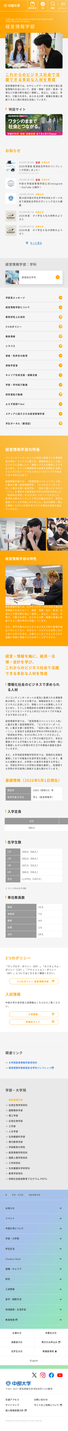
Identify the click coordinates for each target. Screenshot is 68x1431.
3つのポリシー (14, 326)
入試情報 (33, 1014)
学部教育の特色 (17, 1147)
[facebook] (51, 1375)
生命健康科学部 (17, 1136)
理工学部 (13, 1115)
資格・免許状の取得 (17, 355)
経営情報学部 (34, 1195)
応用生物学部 (16, 1121)
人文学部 (13, 1131)
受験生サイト (33, 1021)
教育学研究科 (16, 1173)
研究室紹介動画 (14, 394)
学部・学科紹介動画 (17, 384)
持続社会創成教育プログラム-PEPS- (28, 1178)
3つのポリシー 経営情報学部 (33, 981)
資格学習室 (12, 365)
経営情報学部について (18, 307)
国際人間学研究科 (18, 1157)
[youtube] (60, 1375)
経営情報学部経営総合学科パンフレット (30, 1067)
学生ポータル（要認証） (19, 423)
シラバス (10, 345)
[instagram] (42, 1375)
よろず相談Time (15, 404)
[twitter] (34, 1375)
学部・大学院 (17, 1195)
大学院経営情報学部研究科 (23, 1062)
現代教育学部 (16, 1141)
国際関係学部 (16, 1110)
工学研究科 (15, 1163)
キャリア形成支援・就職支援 (21, 374)
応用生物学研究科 (18, 1105)
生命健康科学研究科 (19, 1168)
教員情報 (10, 336)
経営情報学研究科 (18, 1152)
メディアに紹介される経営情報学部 (25, 413)
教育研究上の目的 (15, 316)
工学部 (12, 1126)
